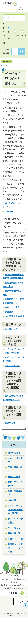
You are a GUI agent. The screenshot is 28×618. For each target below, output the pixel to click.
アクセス (12, 593)
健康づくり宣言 (12, 307)
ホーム (14, 444)
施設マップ (10, 423)
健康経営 (9, 312)
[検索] (12, 18)
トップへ (9, 211)
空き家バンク (11, 329)
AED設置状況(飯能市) (15, 316)
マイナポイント (12, 365)
